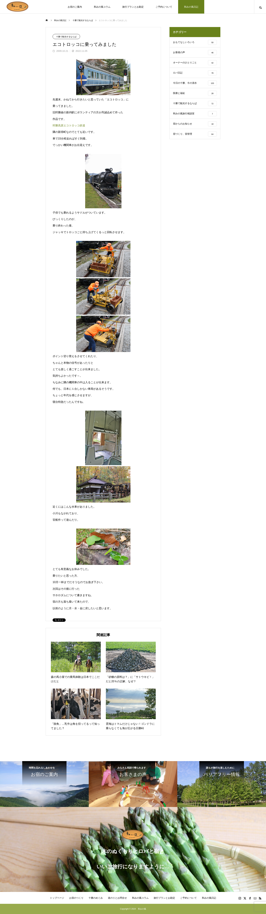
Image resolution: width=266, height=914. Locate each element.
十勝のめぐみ (96, 898)
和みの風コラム (102, 6)
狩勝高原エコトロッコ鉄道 (69, 125)
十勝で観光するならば (66, 37)
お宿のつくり (76, 898)
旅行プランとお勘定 (133, 6)
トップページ (57, 898)
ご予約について (164, 6)
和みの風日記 (191, 6)
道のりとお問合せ (117, 898)
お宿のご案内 (75, 6)
